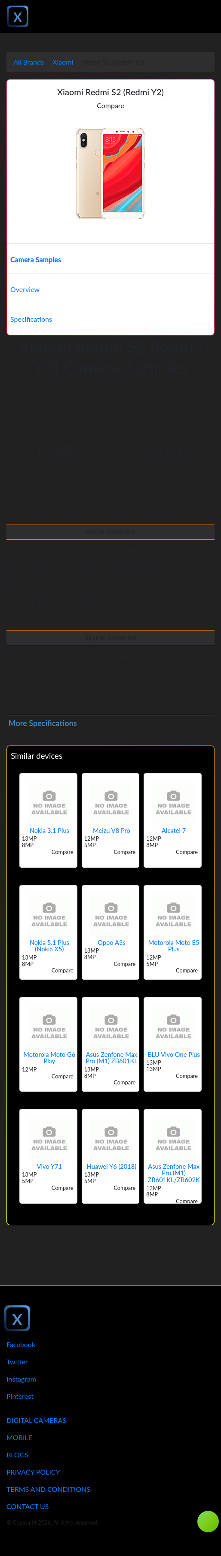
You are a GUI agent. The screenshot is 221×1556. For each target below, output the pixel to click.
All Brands (28, 62)
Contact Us (27, 1506)
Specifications (31, 319)
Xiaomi (62, 62)
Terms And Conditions (48, 1489)
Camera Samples (35, 259)
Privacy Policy (33, 1472)
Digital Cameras (36, 1420)
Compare (110, 105)
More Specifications (43, 723)
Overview (25, 289)
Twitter (17, 1361)
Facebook (20, 1344)
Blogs (17, 1454)
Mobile (19, 1437)
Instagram (21, 1379)
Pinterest (20, 1396)
